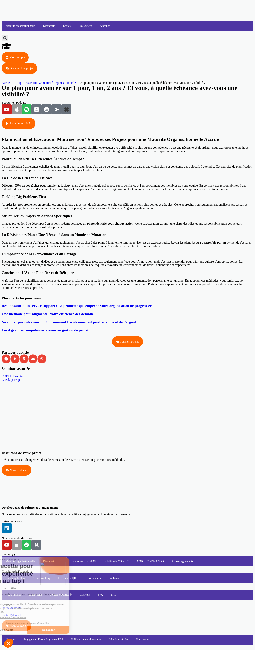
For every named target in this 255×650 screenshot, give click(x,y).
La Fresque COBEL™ (83, 561)
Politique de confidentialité (86, 639)
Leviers (67, 25)
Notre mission (13, 594)
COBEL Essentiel (13, 376)
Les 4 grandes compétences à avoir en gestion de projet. (45, 330)
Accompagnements (182, 561)
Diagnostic (49, 25)
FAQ (114, 594)
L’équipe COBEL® (61, 594)
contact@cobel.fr (13, 615)
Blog (100, 594)
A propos (105, 25)
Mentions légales (118, 639)
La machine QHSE (68, 578)
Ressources (85, 25)
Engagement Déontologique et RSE (43, 639)
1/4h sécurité (94, 578)
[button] (5, 38)
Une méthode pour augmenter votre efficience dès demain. (48, 314)
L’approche (35, 594)
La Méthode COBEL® (116, 561)
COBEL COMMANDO (150, 561)
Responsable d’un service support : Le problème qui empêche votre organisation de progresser (77, 306)
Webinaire (115, 578)
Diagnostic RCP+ (53, 561)
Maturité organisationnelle (20, 25)
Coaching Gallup (15, 578)
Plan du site (142, 639)
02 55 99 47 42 (11, 608)
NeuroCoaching (41, 578)
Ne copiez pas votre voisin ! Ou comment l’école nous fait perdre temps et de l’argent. (69, 322)
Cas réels (84, 594)
